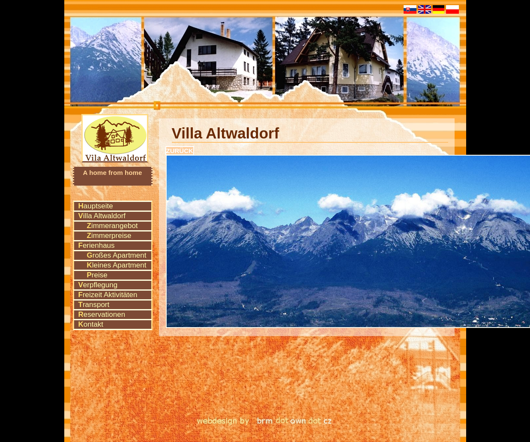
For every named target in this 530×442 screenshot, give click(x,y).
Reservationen (102, 314)
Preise (97, 275)
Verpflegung (98, 285)
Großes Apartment (117, 255)
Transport (94, 305)
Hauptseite (95, 206)
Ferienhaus (96, 245)
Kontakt (91, 324)
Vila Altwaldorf (115, 126)
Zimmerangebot (112, 226)
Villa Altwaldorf (102, 216)
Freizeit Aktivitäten (108, 295)
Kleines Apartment (117, 265)
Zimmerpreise (109, 236)
